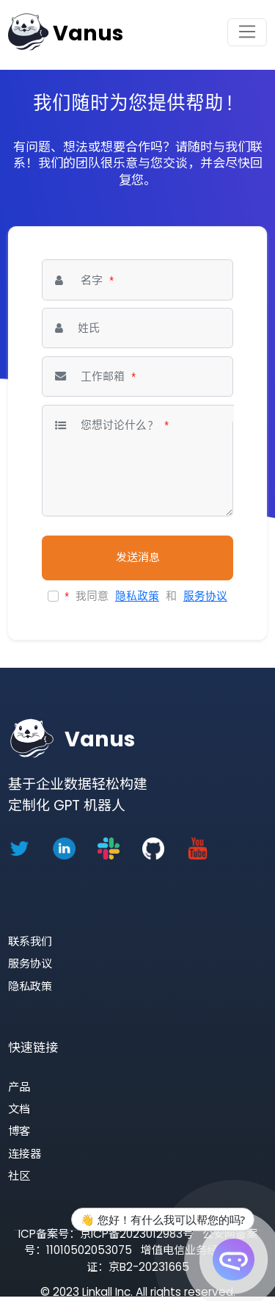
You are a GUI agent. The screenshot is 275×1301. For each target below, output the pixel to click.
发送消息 (138, 557)
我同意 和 (146, 595)
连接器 (24, 1153)
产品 (19, 1087)
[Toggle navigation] (246, 32)
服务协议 (205, 595)
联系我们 (30, 941)
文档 (19, 1109)
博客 (19, 1131)
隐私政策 (137, 595)
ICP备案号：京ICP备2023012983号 (106, 1233)
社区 (19, 1175)
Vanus (88, 34)
